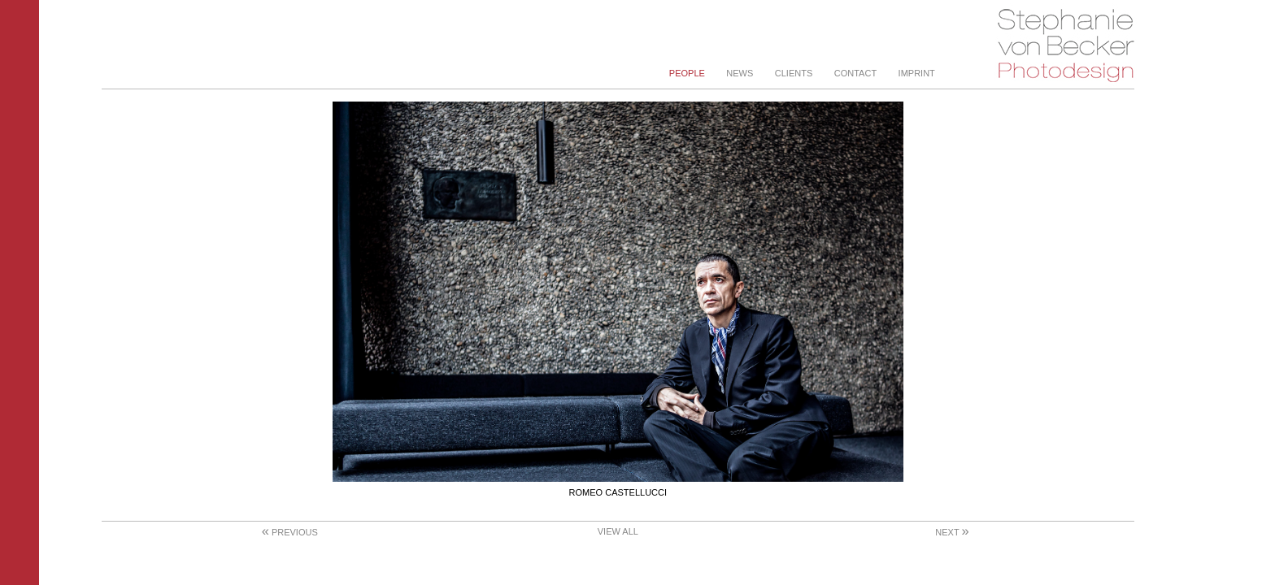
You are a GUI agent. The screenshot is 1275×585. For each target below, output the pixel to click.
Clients (793, 73)
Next (951, 532)
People (687, 73)
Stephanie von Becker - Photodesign (1065, 46)
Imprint (917, 73)
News (739, 73)
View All (618, 531)
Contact (855, 73)
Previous (290, 532)
